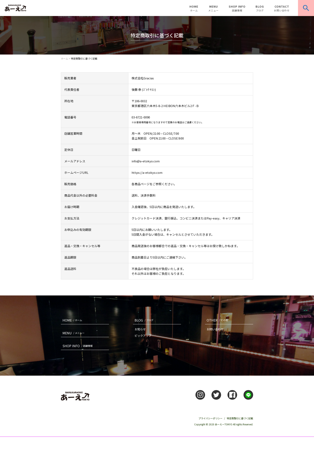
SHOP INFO (237, 8)
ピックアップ (143, 336)
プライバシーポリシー (210, 418)
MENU (213, 8)
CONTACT (282, 8)
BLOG (260, 8)
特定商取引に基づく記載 (240, 418)
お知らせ (140, 329)
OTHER (218, 320)
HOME (193, 8)
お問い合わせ (215, 329)
